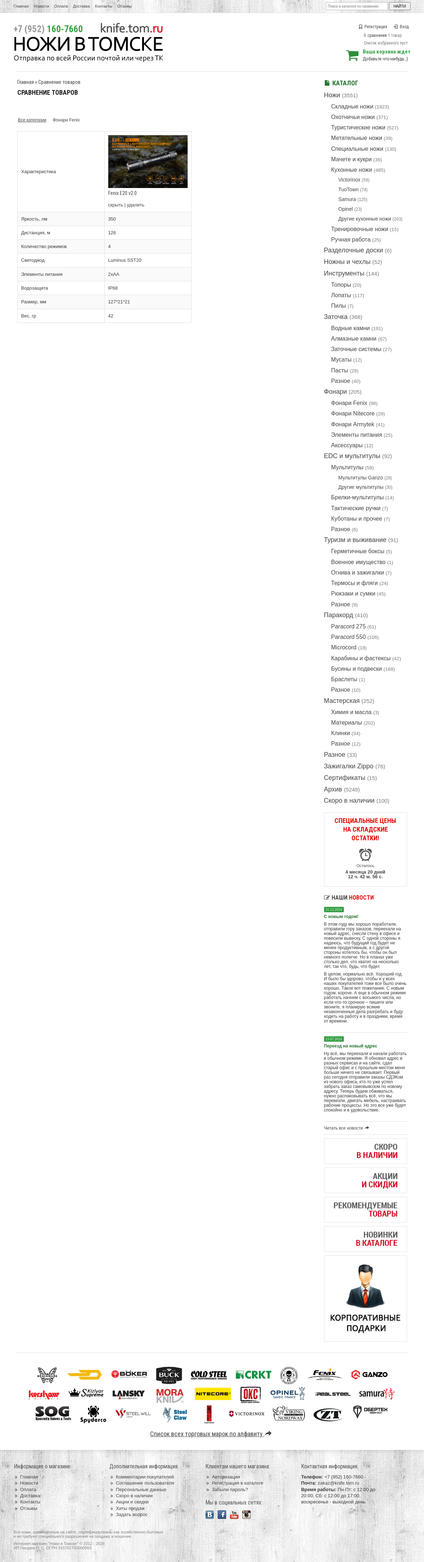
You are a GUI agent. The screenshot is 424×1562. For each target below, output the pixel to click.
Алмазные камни (354, 339)
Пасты (339, 370)
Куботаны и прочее (357, 519)
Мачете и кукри (351, 159)
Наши (349, 897)
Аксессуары (347, 445)
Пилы (338, 306)
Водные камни (350, 328)
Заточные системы (356, 349)
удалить (135, 205)
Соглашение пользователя (141, 1483)
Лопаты (341, 295)
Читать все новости (347, 1128)
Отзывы (124, 6)
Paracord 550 (348, 637)
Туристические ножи (358, 127)
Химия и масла (351, 712)
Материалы (346, 723)
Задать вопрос (128, 1514)
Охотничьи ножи (353, 117)
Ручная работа (351, 239)
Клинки (340, 733)
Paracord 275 (348, 626)
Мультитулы (347, 467)
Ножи (332, 95)
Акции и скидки (129, 1502)
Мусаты (341, 360)
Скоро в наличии (349, 800)
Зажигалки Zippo (349, 766)
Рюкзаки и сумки (353, 593)
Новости (41, 6)
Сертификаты (345, 777)
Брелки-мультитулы (357, 497)
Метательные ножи (357, 138)
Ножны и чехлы (347, 261)
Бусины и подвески (356, 669)
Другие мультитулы (361, 487)
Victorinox (349, 180)
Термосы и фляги (354, 583)
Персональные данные (137, 1489)
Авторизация (222, 1477)
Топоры (341, 285)
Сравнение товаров (59, 82)
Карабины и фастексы (361, 658)
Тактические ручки (356, 508)
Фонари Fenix (349, 403)
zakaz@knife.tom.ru (338, 1483)
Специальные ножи (357, 149)
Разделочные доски (353, 250)
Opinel (345, 209)
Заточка (336, 316)
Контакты (103, 6)
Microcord (344, 647)
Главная (21, 6)
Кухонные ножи (351, 170)
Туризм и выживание (355, 539)
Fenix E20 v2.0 (122, 193)
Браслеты (344, 679)
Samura (347, 199)
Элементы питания (356, 435)
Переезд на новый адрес (350, 1046)
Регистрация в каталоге (234, 1483)
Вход (401, 26)
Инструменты (344, 273)
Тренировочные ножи (359, 229)
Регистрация (372, 26)
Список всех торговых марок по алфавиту (212, 1434)
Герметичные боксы (358, 551)
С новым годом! (341, 916)
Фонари (335, 391)
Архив (333, 789)
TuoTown (348, 189)
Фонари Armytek (353, 424)
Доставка (81, 6)
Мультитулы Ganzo (360, 478)
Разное (340, 381)
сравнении (377, 35)
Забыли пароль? (226, 1489)
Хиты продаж (127, 1508)
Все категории (32, 120)
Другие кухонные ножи (364, 219)
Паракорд (338, 615)
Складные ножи (352, 106)
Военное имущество (358, 562)
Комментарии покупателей (141, 1477)
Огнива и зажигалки (357, 572)
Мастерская (342, 700)
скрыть (115, 205)
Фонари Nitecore (353, 413)
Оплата (61, 6)
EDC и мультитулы (352, 456)
